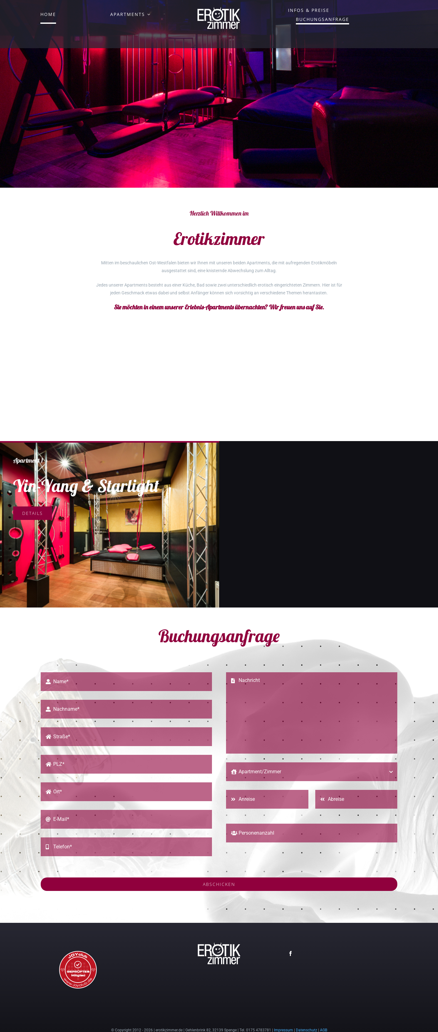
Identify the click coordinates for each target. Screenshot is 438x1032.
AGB (323, 1014)
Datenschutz (306, 1014)
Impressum (283, 1014)
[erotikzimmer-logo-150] (218, 8)
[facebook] (290, 937)
